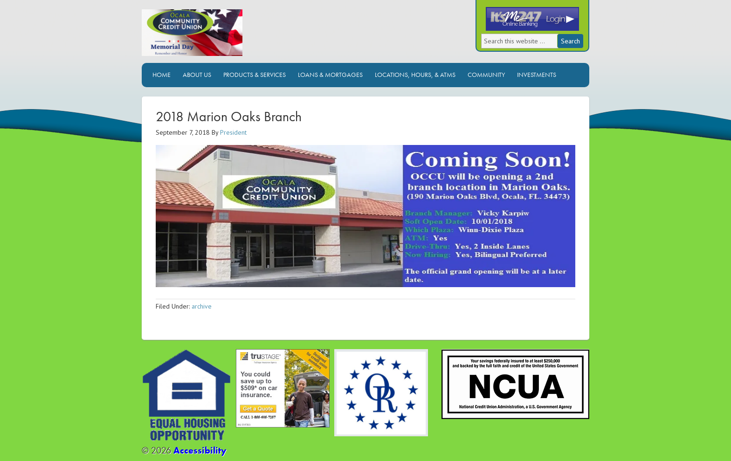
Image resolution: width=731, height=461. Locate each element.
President (233, 132)
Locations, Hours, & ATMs (415, 74)
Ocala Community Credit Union (223, 36)
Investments (536, 74)
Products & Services (254, 74)
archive (202, 306)
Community (486, 74)
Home (161, 74)
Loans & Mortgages (330, 74)
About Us (197, 74)
